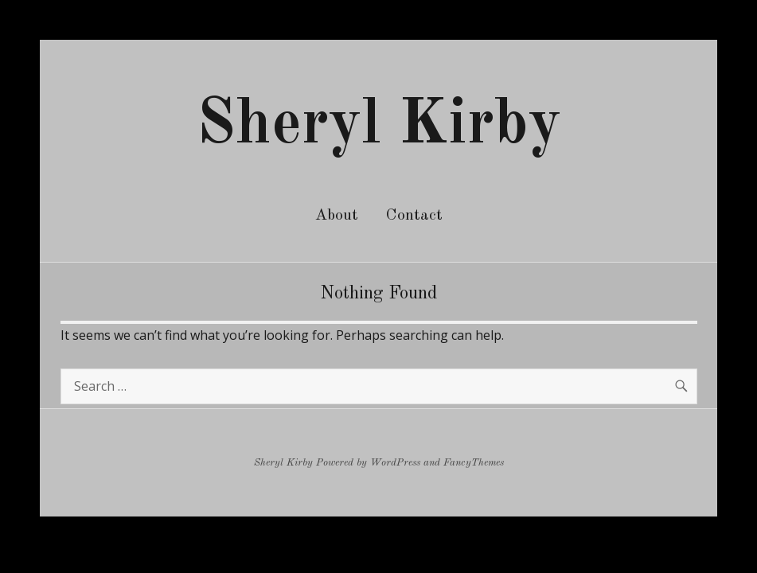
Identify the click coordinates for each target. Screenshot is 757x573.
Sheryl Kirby (379, 126)
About (336, 216)
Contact (414, 216)
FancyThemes (473, 463)
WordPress (395, 463)
